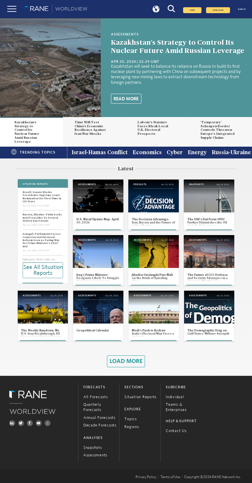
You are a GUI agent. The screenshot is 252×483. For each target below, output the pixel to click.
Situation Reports (140, 397)
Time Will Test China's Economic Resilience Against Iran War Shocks (90, 128)
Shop (192, 10)
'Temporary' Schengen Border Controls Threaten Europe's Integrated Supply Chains (217, 130)
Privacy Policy (146, 477)
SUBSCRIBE (218, 10)
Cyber (175, 153)
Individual (175, 397)
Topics (130, 419)
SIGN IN (241, 9)
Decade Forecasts (99, 425)
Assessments (95, 455)
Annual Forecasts (99, 418)
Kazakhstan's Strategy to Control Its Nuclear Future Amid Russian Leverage (26, 132)
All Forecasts (95, 397)
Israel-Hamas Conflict (100, 153)
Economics (147, 153)
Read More (126, 99)
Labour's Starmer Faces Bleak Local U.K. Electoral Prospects (152, 128)
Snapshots (92, 447)
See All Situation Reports (43, 270)
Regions (131, 427)
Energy (197, 153)
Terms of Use (170, 477)
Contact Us (176, 431)
